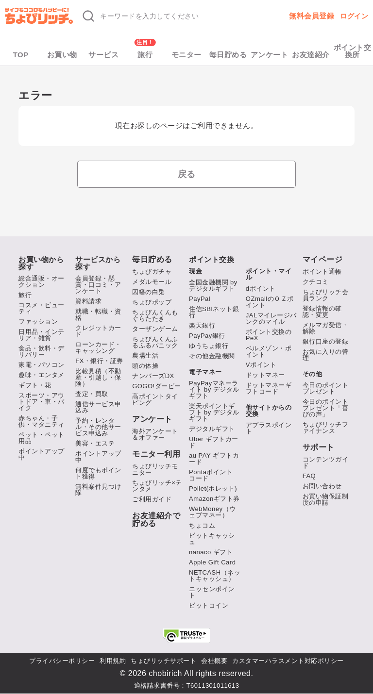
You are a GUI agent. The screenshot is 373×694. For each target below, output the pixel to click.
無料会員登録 (311, 15)
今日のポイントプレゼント (326, 388)
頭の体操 (145, 365)
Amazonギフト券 (214, 498)
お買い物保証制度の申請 (326, 499)
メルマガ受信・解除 (326, 328)
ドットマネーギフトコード (269, 388)
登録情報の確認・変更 (322, 311)
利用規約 (113, 661)
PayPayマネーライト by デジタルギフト (214, 389)
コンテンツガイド (326, 462)
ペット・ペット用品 (41, 438)
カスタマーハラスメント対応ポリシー (288, 661)
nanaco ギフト (211, 552)
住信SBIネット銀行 (214, 312)
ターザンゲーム (155, 328)
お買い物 (62, 54)
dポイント (261, 288)
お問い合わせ (322, 486)
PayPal (199, 298)
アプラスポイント (269, 428)
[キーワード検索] (167, 16)
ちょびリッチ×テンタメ (157, 486)
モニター (186, 54)
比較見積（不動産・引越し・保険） (98, 377)
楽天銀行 (202, 325)
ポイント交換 (211, 259)
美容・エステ (95, 443)
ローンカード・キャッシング (98, 347)
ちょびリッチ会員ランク (326, 295)
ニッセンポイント (212, 592)
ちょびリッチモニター (155, 469)
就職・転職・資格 (98, 314)
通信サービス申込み (98, 407)
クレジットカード (98, 331)
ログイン (354, 16)
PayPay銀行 (207, 335)
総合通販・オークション (41, 281)
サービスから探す (97, 263)
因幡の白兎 (148, 292)
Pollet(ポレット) (213, 488)
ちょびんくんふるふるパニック (155, 342)
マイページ (323, 260)
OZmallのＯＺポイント (270, 302)
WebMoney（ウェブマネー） (212, 512)
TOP (21, 54)
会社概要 (214, 661)
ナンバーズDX (153, 376)
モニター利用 (156, 454)
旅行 (145, 54)
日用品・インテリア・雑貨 (41, 335)
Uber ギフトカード (213, 442)
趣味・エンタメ (41, 375)
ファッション (38, 321)
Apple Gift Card (212, 562)
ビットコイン (208, 605)
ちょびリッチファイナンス (326, 427)
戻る (187, 174)
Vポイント (261, 364)
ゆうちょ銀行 (208, 345)
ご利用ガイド (151, 499)
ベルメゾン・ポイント (269, 351)
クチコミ (316, 281)
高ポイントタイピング (155, 399)
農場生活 (145, 355)
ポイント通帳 (322, 271)
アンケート (269, 54)
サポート (319, 447)
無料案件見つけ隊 (98, 489)
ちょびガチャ (151, 271)
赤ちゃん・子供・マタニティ (41, 421)
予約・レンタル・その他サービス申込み (98, 427)
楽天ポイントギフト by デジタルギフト (214, 412)
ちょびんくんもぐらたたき (155, 315)
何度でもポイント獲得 (98, 473)
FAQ (309, 475)
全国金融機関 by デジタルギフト (213, 285)
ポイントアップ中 (41, 454)
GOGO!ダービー (156, 386)
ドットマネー (265, 375)
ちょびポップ (151, 302)
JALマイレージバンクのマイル (271, 318)
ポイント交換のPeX (269, 335)
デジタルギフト (212, 428)
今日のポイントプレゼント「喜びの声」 (326, 408)
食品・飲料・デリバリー (41, 351)
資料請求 (88, 301)
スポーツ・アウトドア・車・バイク (41, 402)
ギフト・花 (34, 385)
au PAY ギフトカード (214, 458)
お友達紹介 (311, 54)
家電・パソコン (41, 364)
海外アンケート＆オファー (155, 434)
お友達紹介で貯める (156, 520)
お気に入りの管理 (326, 355)
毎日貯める (228, 54)
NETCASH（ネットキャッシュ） (214, 575)
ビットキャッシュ (212, 538)
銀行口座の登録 (326, 341)
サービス (103, 54)
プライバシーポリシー (62, 661)
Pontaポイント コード (211, 475)
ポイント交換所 (353, 51)
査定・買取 (91, 393)
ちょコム (202, 525)
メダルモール (151, 281)
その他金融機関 (212, 356)
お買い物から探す (41, 263)
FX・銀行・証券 (99, 360)
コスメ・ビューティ (41, 308)
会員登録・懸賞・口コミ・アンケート (98, 285)
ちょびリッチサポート (163, 661)
